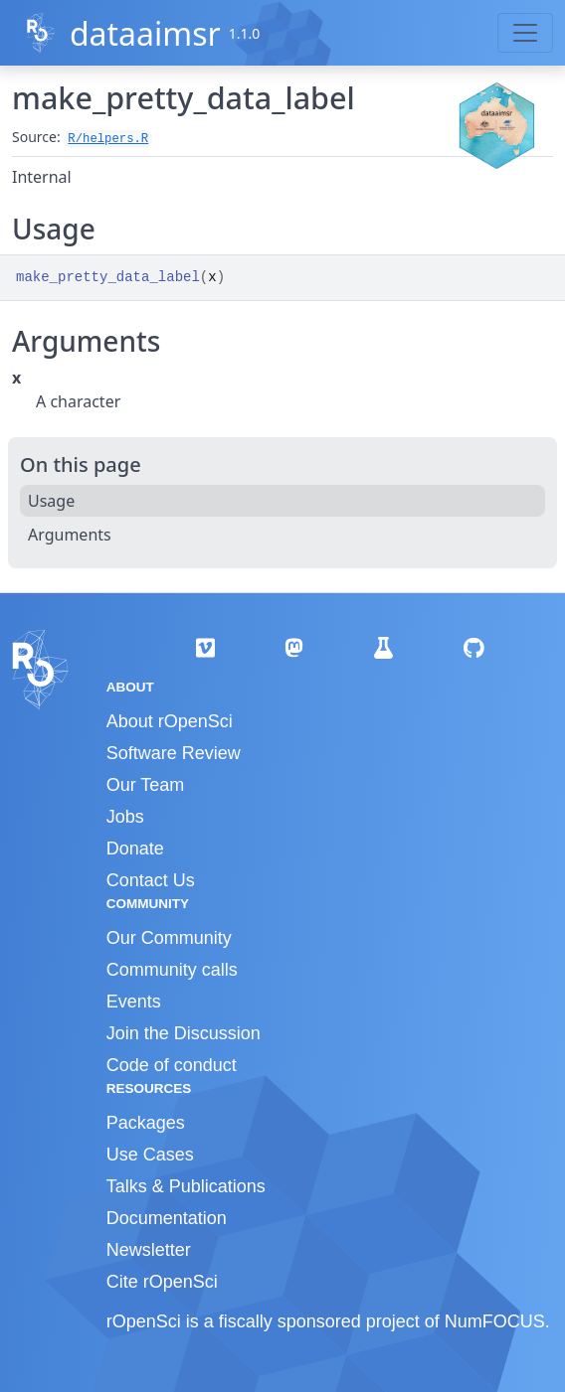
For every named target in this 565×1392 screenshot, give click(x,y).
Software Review (173, 753)
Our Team (145, 785)
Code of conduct (171, 1065)
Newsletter (148, 1250)
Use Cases (150, 1154)
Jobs (125, 817)
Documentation (166, 1218)
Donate (135, 848)
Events (133, 1001)
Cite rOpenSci (162, 1282)
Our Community (169, 938)
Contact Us (150, 880)
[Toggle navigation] (525, 33)
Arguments (69, 534)
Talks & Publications (186, 1186)
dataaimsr (145, 33)
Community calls (172, 970)
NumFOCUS (495, 1321)
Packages (145, 1123)
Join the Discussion (183, 1033)
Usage (51, 501)
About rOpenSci (169, 721)
